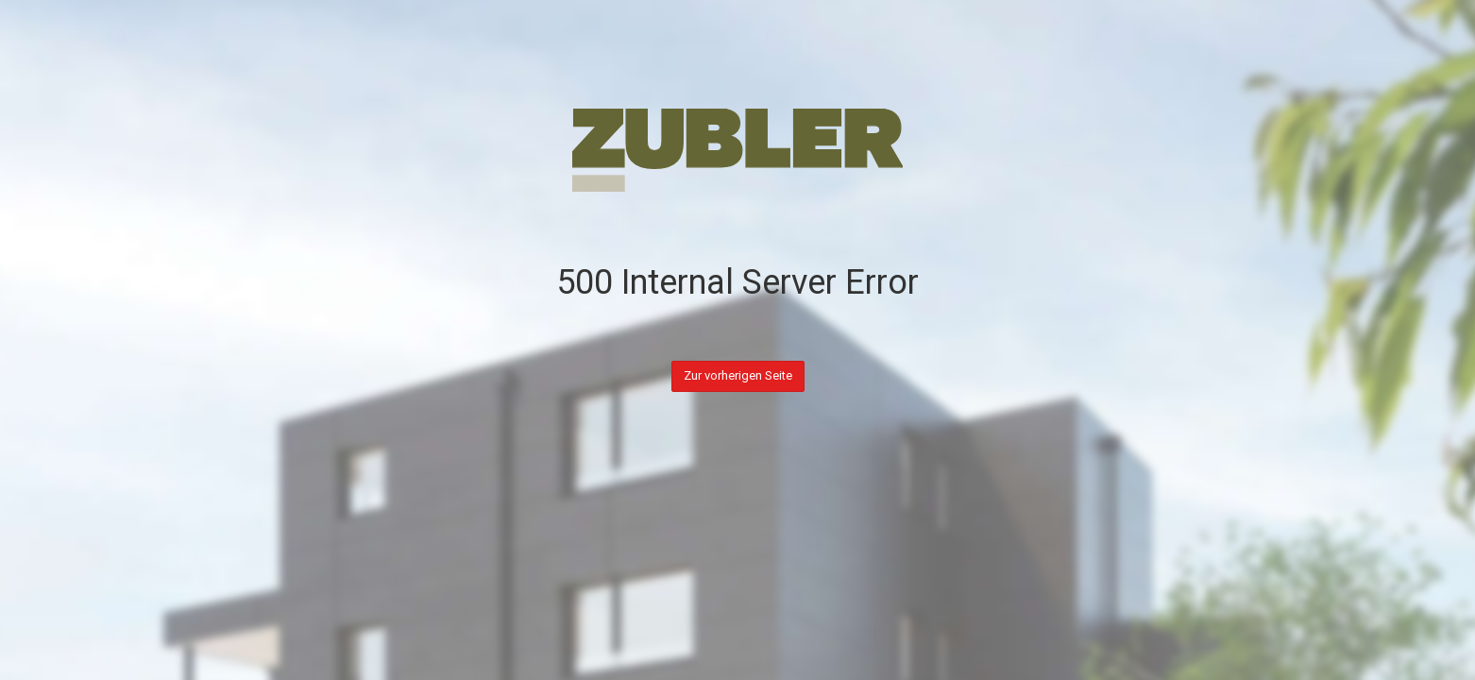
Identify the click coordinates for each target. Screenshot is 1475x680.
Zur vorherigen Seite (738, 375)
